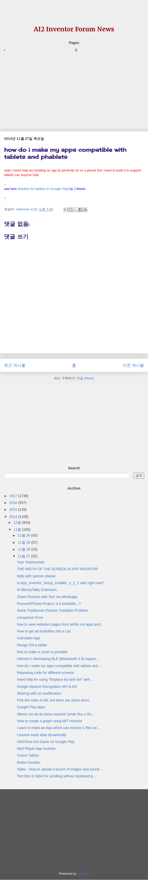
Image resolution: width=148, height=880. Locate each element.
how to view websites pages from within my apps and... (60, 624)
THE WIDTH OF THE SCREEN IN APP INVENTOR (57, 569)
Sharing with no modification (39, 693)
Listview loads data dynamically (41, 735)
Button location (29, 762)
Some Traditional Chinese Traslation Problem (52, 610)
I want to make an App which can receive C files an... (58, 728)
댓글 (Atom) (85, 378)
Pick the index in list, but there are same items (53, 700)
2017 (13, 496)
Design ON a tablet (32, 645)
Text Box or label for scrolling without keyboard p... (56, 776)
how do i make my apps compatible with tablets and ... (59, 666)
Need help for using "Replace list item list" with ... (55, 679)
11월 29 (24, 542)
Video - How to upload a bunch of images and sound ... (60, 769)
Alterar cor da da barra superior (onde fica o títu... (56, 714)
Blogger (82, 873)
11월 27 (24, 556)
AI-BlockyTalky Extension (37, 590)
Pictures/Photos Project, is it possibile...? (49, 604)
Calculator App (28, 638)
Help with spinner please (36, 576)
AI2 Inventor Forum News (74, 29)
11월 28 (24, 549)
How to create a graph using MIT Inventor (49, 721)
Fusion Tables (28, 755)
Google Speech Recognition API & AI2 (47, 687)
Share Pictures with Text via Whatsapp (47, 597)
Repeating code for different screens (45, 673)
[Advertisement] (74, 88)
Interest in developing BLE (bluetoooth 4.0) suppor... (58, 659)
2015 (13, 510)
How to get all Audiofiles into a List (44, 631)
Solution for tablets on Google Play (43, 189)
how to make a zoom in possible (42, 652)
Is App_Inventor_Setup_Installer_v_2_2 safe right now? (60, 583)
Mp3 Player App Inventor (36, 748)
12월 (17, 522)
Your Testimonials (31, 562)
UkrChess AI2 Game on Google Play (46, 742)
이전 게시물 (133, 365)
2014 (13, 517)
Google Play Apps (31, 707)
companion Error (30, 617)
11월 (17, 529)
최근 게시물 (14, 365)
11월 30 (24, 535)
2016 (13, 503)
